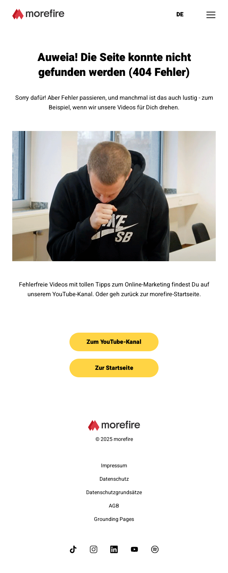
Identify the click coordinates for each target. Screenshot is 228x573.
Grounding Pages (114, 519)
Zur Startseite (114, 368)
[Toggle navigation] (211, 15)
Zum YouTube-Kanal (114, 341)
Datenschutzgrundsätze (114, 492)
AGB (114, 506)
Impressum (114, 466)
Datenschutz (114, 479)
